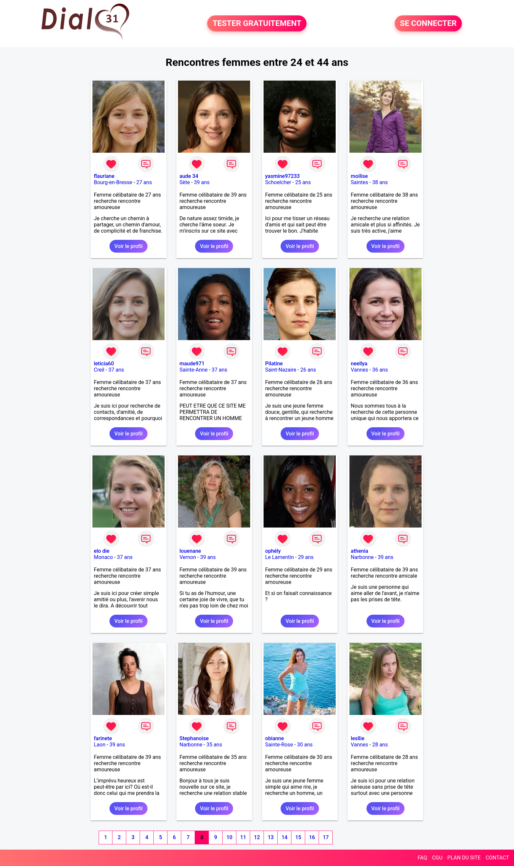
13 (271, 837)
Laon (99, 744)
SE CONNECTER (428, 23)
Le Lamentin (279, 557)
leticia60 (104, 363)
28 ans (380, 744)
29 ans (306, 557)
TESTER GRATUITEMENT (256, 23)
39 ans (202, 182)
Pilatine (274, 363)
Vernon (188, 557)
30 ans (305, 744)
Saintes (359, 182)
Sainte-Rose (279, 744)
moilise (359, 176)
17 (326, 837)
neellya (359, 363)
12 (257, 837)
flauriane (104, 176)
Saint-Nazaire (280, 370)
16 (312, 837)
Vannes (359, 370)
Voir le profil (128, 246)
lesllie (358, 738)
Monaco (103, 557)
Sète (185, 182)
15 (298, 837)
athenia (359, 551)
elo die (101, 551)
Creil (99, 370)
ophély (273, 551)
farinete (103, 738)
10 (229, 837)
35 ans (214, 744)
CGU (437, 858)
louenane (190, 551)
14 (284, 837)
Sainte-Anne (194, 370)
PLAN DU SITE (464, 858)
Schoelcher (278, 182)
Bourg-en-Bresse (113, 182)
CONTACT (497, 858)
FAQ (422, 858)
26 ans (308, 370)
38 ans (380, 182)
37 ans (116, 370)
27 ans (144, 182)
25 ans (303, 182)
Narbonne (362, 557)
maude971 (192, 363)
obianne (274, 738)
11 (243, 837)
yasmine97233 (282, 176)
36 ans (380, 370)
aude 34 (189, 176)
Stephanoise (194, 738)
